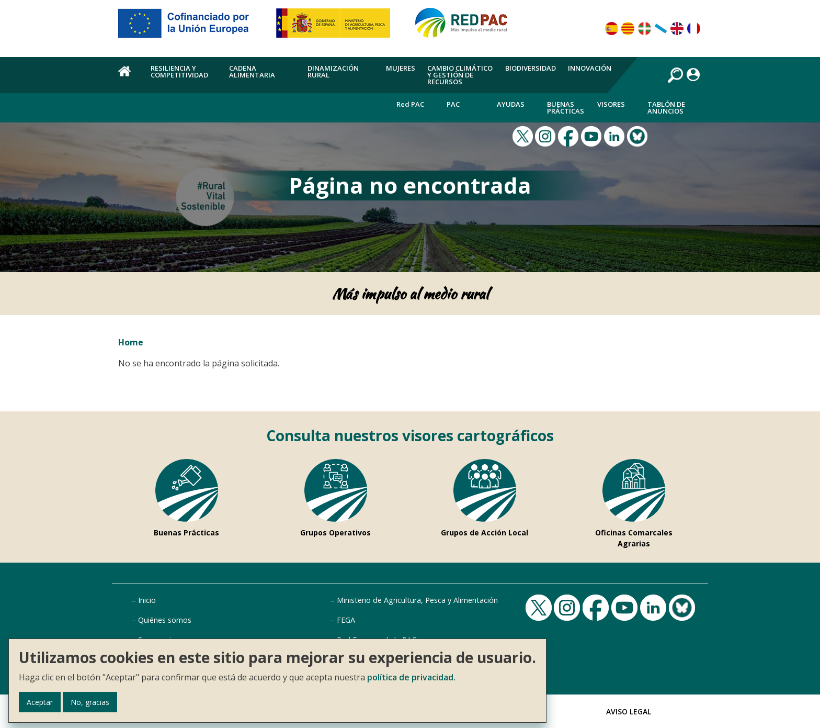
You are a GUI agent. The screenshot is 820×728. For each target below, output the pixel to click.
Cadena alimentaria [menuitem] (252, 71)
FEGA (346, 620)
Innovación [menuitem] (589, 68)
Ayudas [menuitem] (511, 104)
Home (130, 342)
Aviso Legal (628, 711)
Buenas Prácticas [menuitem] (565, 107)
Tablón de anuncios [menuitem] (666, 107)
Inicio (147, 600)
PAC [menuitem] (453, 104)
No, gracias (90, 702)
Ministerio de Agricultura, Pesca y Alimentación (417, 600)
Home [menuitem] (128, 77)
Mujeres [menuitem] (400, 68)
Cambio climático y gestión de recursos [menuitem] (460, 74)
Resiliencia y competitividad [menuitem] (179, 71)
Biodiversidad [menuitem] (530, 68)
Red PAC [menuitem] (410, 104)
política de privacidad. (411, 677)
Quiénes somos (164, 620)
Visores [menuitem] (611, 104)
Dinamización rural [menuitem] (333, 71)
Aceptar (40, 702)
